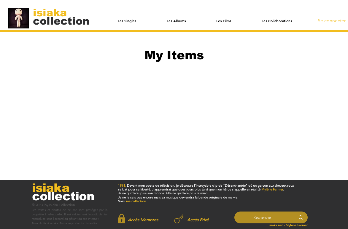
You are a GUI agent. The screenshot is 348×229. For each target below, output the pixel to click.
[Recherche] (262, 217)
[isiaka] (53, 12)
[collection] (61, 21)
